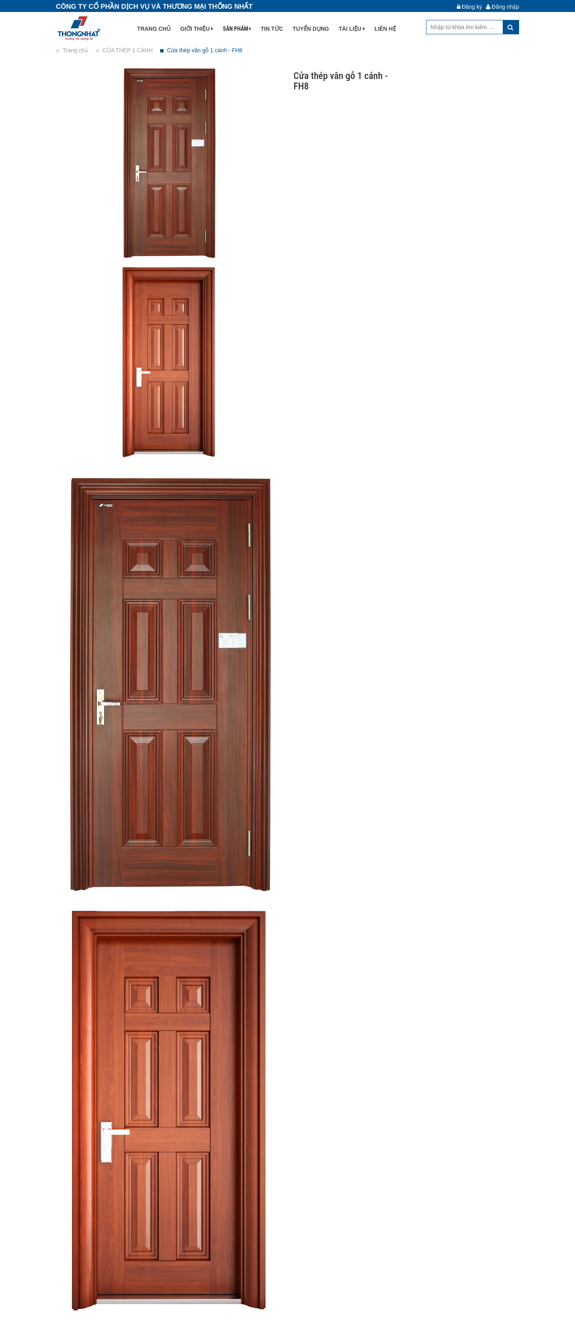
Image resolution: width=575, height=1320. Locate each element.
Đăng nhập (502, 7)
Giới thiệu (196, 29)
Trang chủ (154, 29)
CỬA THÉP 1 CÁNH (125, 50)
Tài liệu (352, 29)
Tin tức (272, 29)
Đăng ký (469, 7)
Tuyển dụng (311, 29)
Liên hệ (385, 29)
